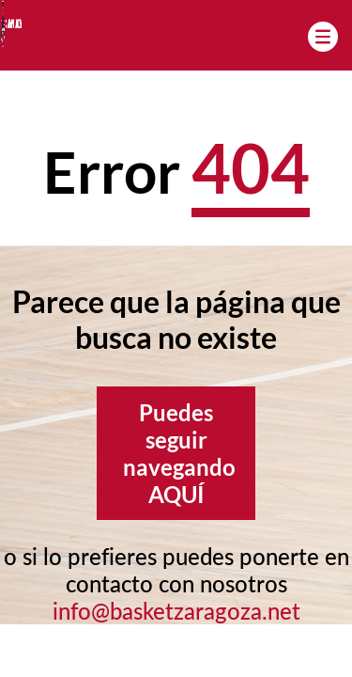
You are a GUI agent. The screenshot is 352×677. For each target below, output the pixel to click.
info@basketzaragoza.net (176, 610)
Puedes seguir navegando (179, 453)
